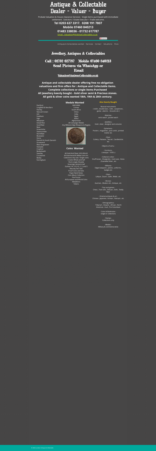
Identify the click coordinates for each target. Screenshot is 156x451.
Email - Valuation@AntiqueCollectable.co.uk (78, 34)
